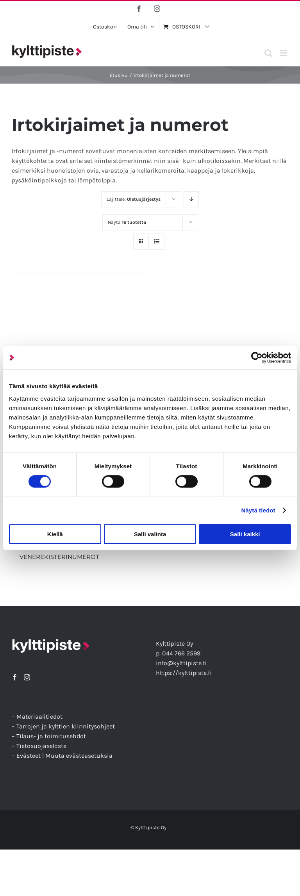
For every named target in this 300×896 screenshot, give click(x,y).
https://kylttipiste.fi (184, 672)
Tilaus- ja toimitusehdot (51, 736)
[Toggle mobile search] (268, 53)
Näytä (127, 222)
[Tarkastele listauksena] (156, 241)
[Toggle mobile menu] (284, 53)
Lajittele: (134, 199)
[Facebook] (15, 677)
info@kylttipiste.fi (181, 663)
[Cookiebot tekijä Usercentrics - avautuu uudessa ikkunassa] (257, 358)
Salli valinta (150, 533)
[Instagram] (27, 677)
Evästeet (28, 755)
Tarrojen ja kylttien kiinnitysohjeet (65, 726)
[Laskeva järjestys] (191, 199)
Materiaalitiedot (39, 716)
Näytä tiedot (258, 510)
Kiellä (55, 533)
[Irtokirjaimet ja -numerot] (79, 340)
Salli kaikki (245, 533)
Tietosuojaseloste (41, 746)
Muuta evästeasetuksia (78, 755)
